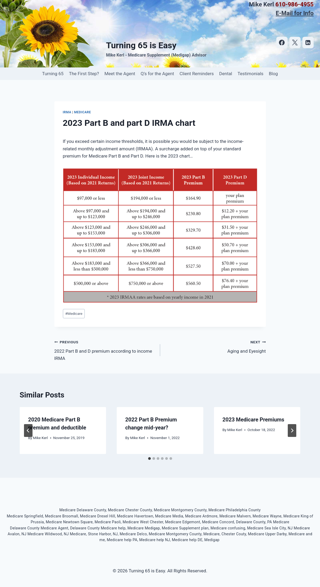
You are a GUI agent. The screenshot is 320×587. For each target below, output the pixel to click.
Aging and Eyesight (215, 346)
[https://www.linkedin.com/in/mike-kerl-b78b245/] (308, 42)
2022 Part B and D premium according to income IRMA (105, 349)
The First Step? (84, 73)
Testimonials (250, 73)
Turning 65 (52, 73)
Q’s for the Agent (157, 73)
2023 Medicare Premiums (253, 419)
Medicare (82, 112)
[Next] (292, 430)
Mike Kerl (40, 438)
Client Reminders (197, 73)
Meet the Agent (119, 73)
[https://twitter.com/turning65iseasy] (295, 42)
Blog (273, 73)
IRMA (67, 112)
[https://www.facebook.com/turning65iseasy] (282, 42)
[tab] (149, 458)
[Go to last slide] (28, 430)
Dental (225, 73)
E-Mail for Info (295, 13)
